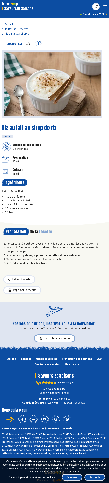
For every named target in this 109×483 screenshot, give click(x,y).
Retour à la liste (19, 279)
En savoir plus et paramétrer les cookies (32, 477)
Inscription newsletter (54, 338)
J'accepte (94, 477)
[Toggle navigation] (105, 8)
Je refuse (72, 477)
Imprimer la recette (22, 290)
